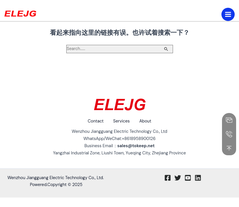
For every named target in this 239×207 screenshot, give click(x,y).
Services (121, 121)
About (147, 121)
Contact (94, 121)
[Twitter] (177, 177)
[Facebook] (167, 177)
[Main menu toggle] (228, 14)
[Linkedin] (198, 177)
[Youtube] (188, 177)
